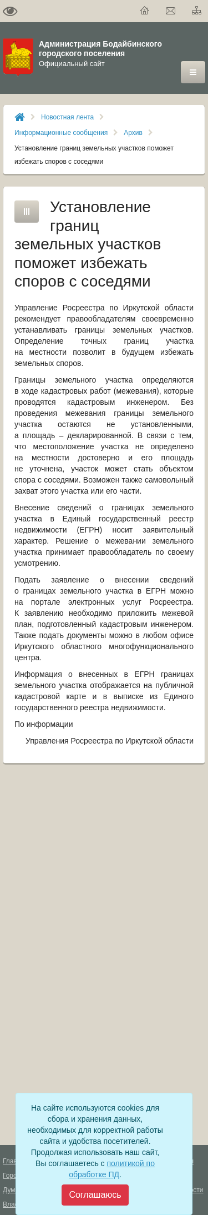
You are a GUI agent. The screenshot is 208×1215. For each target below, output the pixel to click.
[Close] (95, 1195)
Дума (11, 1190)
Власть (13, 1204)
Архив (133, 133)
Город (12, 1175)
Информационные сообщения (61, 133)
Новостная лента (67, 117)
